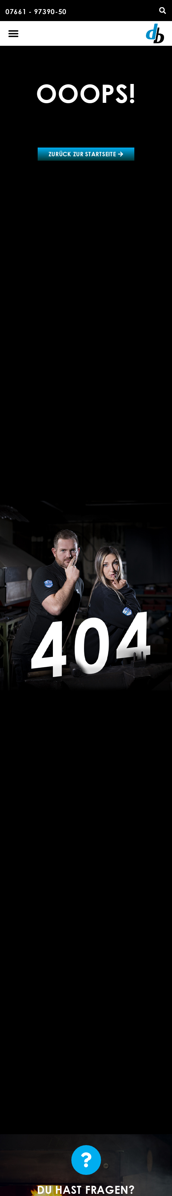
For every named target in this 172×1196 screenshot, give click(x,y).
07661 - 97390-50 (36, 11)
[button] (162, 10)
